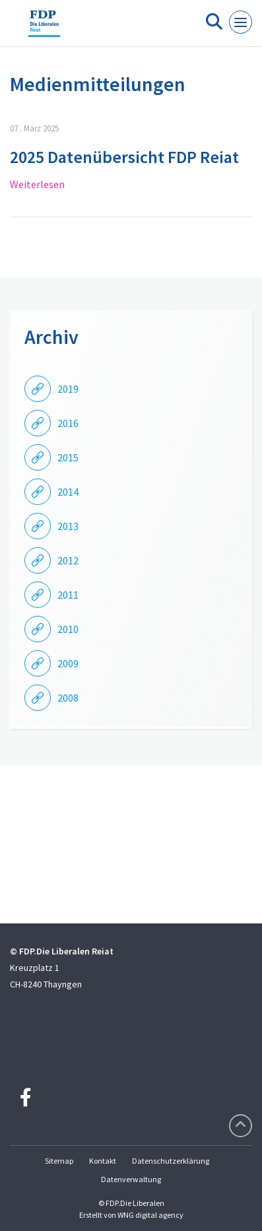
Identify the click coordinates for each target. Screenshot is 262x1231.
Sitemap (59, 1161)
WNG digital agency (150, 1215)
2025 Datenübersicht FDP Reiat (124, 157)
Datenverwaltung (131, 1179)
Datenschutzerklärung (170, 1161)
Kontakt (102, 1161)
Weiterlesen (37, 184)
